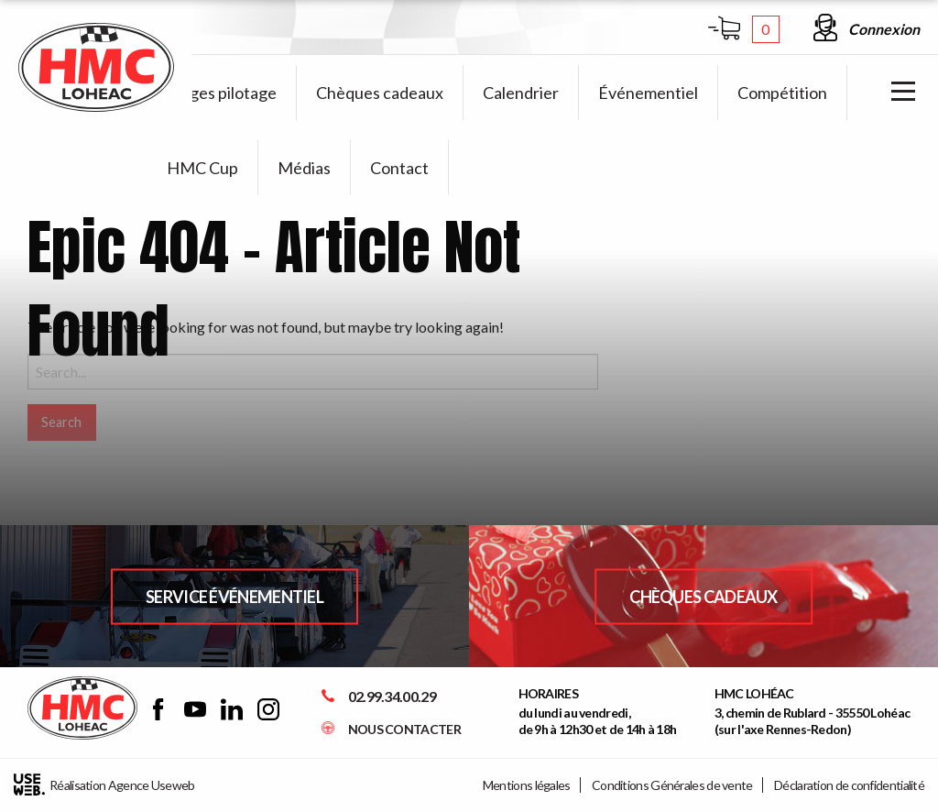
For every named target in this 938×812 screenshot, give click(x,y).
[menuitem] (222, 92)
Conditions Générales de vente (672, 785)
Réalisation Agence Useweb (104, 785)
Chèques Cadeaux (703, 596)
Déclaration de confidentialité (849, 785)
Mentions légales (527, 785)
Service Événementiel (234, 596)
